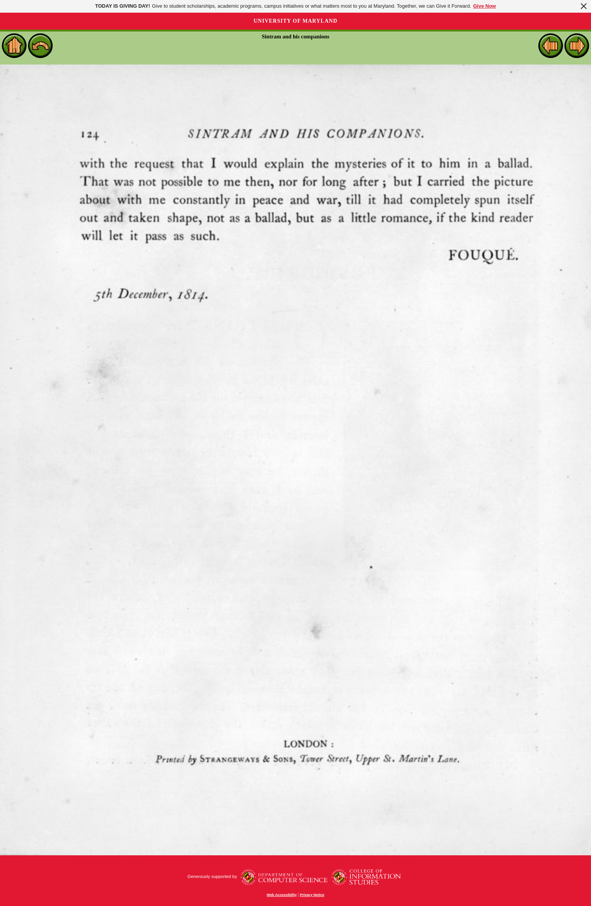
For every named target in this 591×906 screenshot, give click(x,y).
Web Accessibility (282, 895)
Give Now (484, 6)
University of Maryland (295, 21)
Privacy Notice (312, 895)
